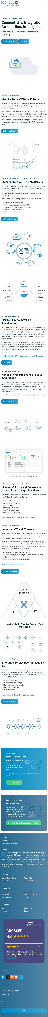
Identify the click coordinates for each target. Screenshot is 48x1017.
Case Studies (5, 895)
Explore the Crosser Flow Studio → (13, 564)
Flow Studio (28, 878)
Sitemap (3, 998)
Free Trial (23, 41)
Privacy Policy (5, 994)
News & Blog (5, 892)
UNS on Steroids (9, 219)
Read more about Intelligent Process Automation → (18, 695)
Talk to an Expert (9, 131)
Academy (27, 897)
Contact (26, 911)
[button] (24, 294)
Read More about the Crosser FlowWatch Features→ (18, 518)
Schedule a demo (9, 401)
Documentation (6, 897)
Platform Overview (10, 571)
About (3, 908)
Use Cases (27, 892)
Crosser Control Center (9, 878)
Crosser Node (6, 881)
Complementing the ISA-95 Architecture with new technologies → (23, 356)
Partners (4, 911)
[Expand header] (45, 3)
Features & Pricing (30, 881)
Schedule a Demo (9, 41)
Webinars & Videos (30, 895)
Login (3, 1001)
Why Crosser (28, 908)
